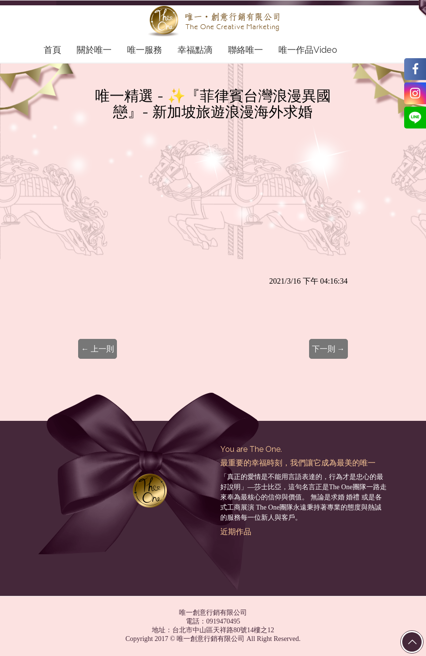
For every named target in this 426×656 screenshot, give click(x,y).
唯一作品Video (308, 50)
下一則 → (328, 349)
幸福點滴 (195, 50)
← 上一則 (97, 349)
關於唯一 (94, 50)
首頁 (52, 50)
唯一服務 (144, 50)
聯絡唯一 (245, 50)
